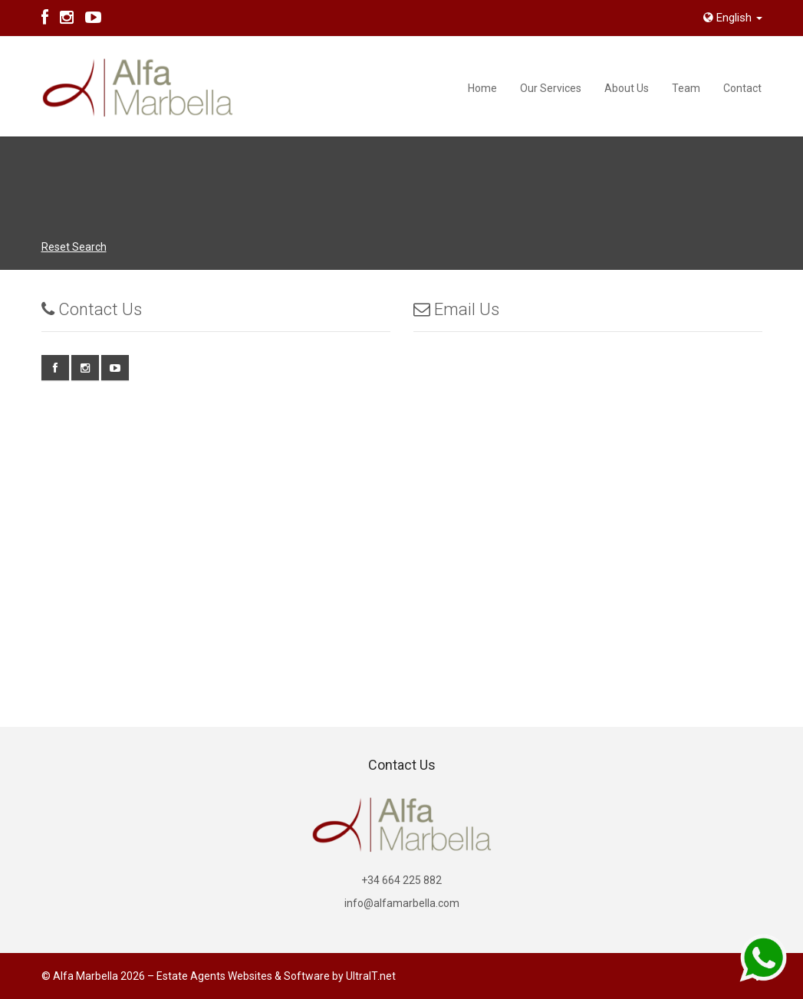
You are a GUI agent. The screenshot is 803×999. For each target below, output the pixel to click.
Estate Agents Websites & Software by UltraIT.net (276, 976)
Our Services (550, 88)
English (732, 18)
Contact (742, 88)
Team (686, 88)
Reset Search (74, 247)
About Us (626, 88)
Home (482, 88)
